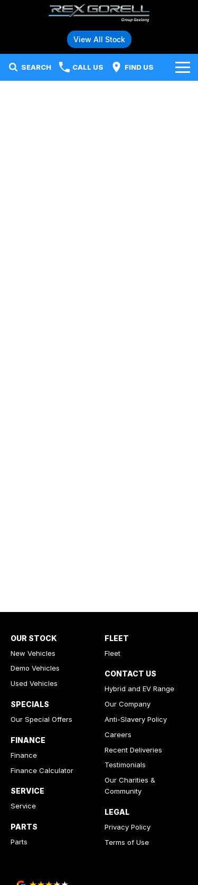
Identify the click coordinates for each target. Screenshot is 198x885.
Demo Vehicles (35, 668)
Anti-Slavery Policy (136, 719)
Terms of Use (127, 842)
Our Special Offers (41, 719)
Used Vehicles (34, 683)
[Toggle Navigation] (182, 67)
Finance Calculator (42, 770)
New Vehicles (33, 653)
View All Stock (99, 39)
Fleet (112, 653)
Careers (118, 734)
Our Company (127, 704)
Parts (19, 841)
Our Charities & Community (130, 785)
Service (23, 806)
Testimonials (125, 764)
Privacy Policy (127, 827)
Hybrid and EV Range (139, 688)
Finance (24, 755)
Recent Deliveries (133, 750)
